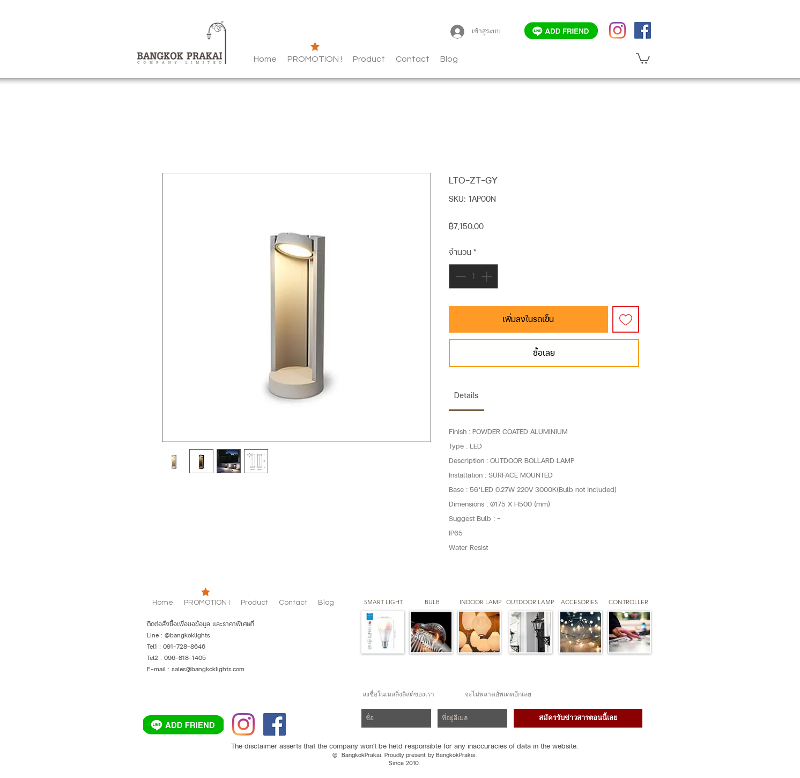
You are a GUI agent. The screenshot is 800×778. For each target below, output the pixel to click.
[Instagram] (617, 30)
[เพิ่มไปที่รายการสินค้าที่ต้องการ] (625, 319)
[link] (466, 395)
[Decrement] (459, 276)
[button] (449, 59)
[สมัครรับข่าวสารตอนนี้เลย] (578, 718)
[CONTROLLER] (628, 602)
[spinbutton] (473, 276)
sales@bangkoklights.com (208, 669)
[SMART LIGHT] (383, 602)
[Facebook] (642, 30)
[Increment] (487, 276)
